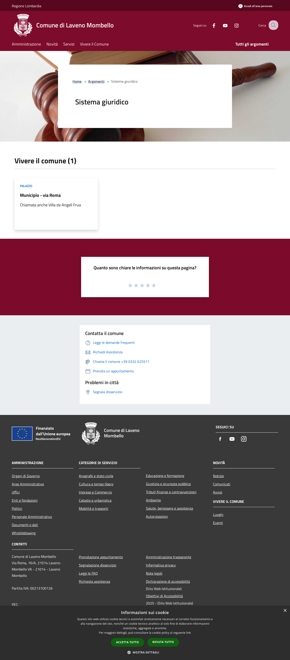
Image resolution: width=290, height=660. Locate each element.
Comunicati (221, 484)
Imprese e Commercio (95, 492)
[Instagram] (232, 25)
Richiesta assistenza (94, 581)
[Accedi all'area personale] (255, 6)
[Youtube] (221, 25)
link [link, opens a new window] (188, 633)
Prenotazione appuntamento (101, 557)
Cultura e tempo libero (96, 484)
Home (77, 81)
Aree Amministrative (28, 484)
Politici (17, 508)
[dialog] (145, 633)
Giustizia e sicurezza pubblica (168, 484)
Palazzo (26, 185)
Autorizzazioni (157, 516)
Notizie (218, 476)
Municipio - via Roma (40, 195)
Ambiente (153, 500)
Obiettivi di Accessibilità (164, 596)
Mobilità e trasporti (93, 508)
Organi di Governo (26, 476)
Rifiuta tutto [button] (163, 642)
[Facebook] (209, 25)
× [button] (285, 610)
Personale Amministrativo (32, 516)
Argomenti (96, 81)
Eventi (218, 522)
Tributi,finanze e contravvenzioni (171, 492)
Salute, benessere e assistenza (169, 508)
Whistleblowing (24, 533)
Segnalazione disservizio (97, 565)
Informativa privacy (161, 565)
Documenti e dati (25, 525)
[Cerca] (272, 25)
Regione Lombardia (26, 6)
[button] (145, 652)
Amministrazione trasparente (168, 557)
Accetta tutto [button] (127, 642)
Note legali (154, 573)
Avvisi (217, 492)
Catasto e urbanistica (95, 500)
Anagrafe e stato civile (96, 476)
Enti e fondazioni (25, 500)
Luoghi (218, 514)
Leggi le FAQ (88, 573)
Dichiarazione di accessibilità (168, 581)
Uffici (16, 492)
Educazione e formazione (165, 475)
